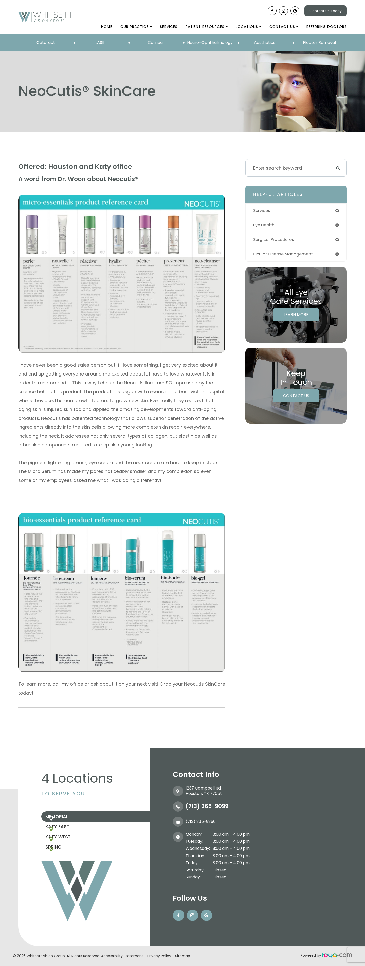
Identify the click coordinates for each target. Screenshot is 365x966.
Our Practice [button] (136, 26)
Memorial (68, 818)
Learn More (296, 316)
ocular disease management (286, 255)
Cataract (45, 42)
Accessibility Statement (122, 955)
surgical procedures (276, 241)
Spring (65, 862)
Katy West (69, 848)
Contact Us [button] (283, 26)
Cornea (155, 42)
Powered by (326, 955)
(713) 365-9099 (207, 806)
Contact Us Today (325, 10)
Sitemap (182, 955)
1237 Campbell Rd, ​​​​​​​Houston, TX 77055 (204, 790)
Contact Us (296, 397)
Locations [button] (248, 26)
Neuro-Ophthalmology (210, 42)
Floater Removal (319, 42)
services (262, 211)
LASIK (100, 42)
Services (168, 26)
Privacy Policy (159, 955)
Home (106, 26)
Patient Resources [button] (207, 26)
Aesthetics (264, 42)
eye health (265, 226)
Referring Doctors (326, 26)
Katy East (69, 833)
